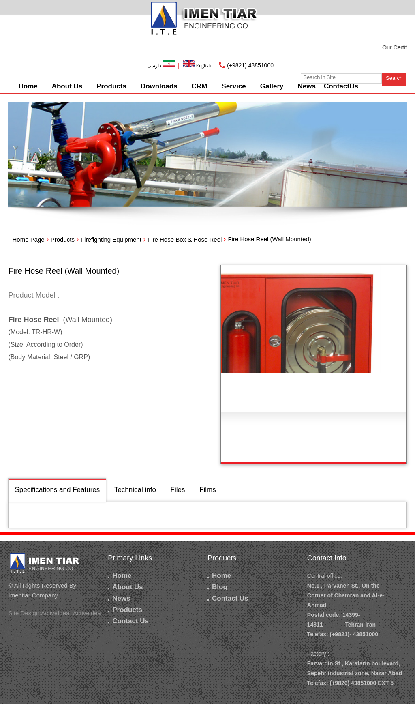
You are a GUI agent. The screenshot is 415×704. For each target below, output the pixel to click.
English (197, 66)
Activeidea (87, 613)
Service (233, 86)
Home (27, 86)
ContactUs (341, 86)
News (306, 86)
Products (111, 86)
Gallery (272, 86)
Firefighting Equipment (111, 239)
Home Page (28, 239)
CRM (200, 86)
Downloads (159, 86)
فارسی (161, 66)
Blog (217, 587)
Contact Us (128, 621)
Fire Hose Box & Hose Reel (185, 239)
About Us (67, 86)
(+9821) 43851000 (250, 65)
